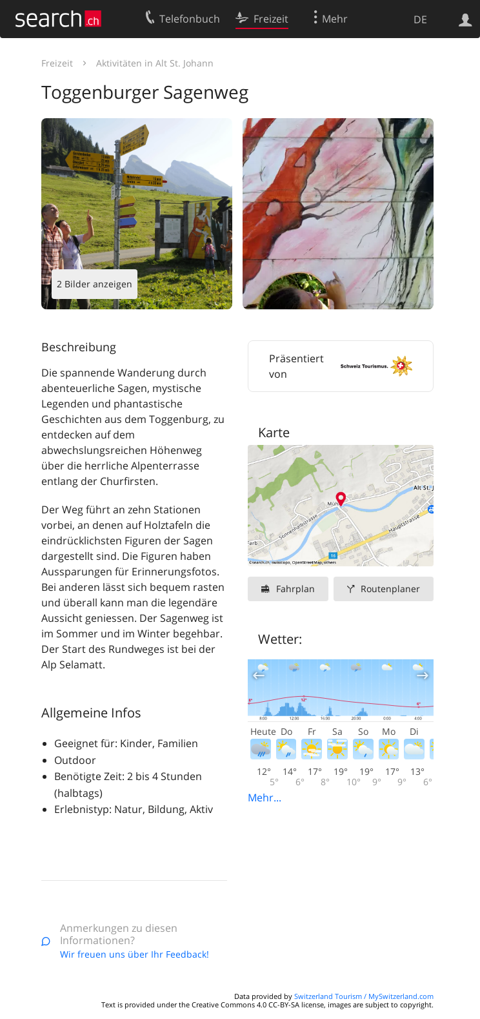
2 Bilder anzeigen (94, 284)
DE (420, 19)
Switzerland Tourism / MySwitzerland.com (364, 996)
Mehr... (264, 797)
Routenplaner (390, 588)
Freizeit (57, 63)
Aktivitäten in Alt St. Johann (155, 63)
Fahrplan (295, 588)
